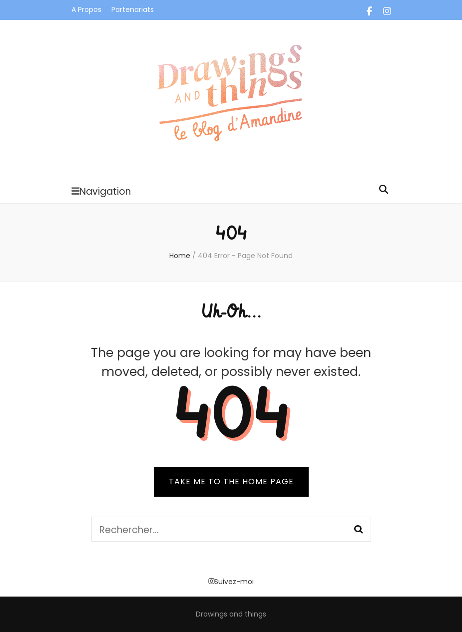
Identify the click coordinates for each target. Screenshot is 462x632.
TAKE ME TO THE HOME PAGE (231, 481)
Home (179, 256)
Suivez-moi (231, 582)
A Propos (86, 9)
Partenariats (132, 9)
